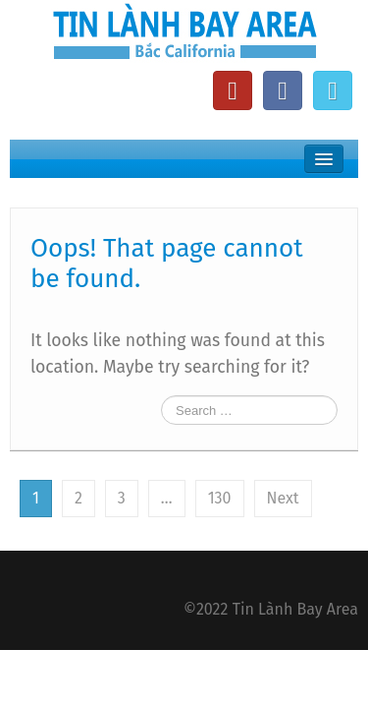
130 (220, 498)
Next (283, 498)
